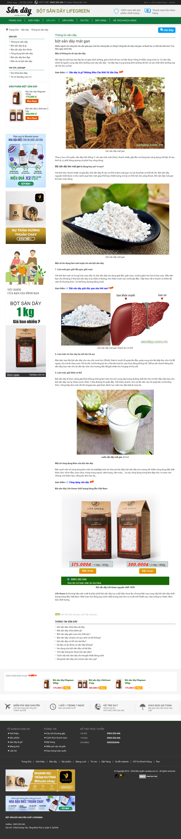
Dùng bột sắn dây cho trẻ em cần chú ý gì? (77, 659)
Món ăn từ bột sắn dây (21, 61)
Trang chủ (15, 20)
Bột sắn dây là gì (18, 45)
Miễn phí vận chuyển (56, 746)
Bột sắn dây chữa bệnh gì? (69, 630)
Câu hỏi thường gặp (55, 733)
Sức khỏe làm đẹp (19, 73)
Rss (158, 761)
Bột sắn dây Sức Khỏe (21, 49)
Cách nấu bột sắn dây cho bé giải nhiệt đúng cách (80, 655)
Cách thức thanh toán (56, 737)
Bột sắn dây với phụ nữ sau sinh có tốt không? (79, 637)
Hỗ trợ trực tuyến (92, 728)
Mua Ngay (32, 101)
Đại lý (146, 3)
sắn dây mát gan (89, 614)
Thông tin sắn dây (66, 621)
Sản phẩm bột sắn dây (23, 86)
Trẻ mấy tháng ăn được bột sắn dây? (74, 652)
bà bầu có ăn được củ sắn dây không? (75, 645)
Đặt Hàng (101, 20)
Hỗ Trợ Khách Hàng (158, 3)
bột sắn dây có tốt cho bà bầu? (71, 641)
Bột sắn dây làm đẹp (20, 57)
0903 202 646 (56, 2)
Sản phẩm (67, 20)
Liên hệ (172, 3)
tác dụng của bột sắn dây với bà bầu (74, 648)
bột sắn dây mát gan (70, 614)
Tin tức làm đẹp (17, 68)
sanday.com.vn (101, 469)
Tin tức (84, 20)
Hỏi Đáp (167, 30)
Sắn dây (51, 20)
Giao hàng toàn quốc (56, 750)
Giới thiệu (34, 20)
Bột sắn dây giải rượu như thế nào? (73, 634)
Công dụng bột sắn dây (22, 53)
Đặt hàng (50, 742)
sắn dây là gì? (16, 742)
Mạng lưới (14, 746)
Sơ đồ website (121, 761)
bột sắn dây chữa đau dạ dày (71, 627)
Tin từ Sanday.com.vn (21, 77)
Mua (31, 688)
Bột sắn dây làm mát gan (67, 166)
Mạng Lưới (81, 761)
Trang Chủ (26, 761)
